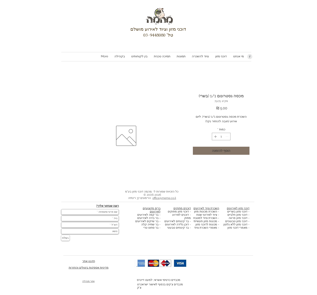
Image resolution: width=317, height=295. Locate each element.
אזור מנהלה (88, 281)
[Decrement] (227, 136)
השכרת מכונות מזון (205, 211)
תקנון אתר (88, 261)
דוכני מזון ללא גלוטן (235, 224)
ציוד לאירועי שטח (206, 214)
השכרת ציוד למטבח (205, 218)
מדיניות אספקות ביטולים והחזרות (89, 267)
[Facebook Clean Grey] (249, 56)
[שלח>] (65, 238)
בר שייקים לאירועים (146, 221)
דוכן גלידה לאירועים (177, 224)
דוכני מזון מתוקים (178, 211)
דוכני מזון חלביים (237, 214)
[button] (221, 56)
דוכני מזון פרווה (238, 218)
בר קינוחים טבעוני (178, 227)
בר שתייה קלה (150, 224)
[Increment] (215, 136)
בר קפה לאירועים (147, 214)
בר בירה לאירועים (147, 218)
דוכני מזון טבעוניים (236, 221)
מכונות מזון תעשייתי (205, 221)
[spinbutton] (221, 136)
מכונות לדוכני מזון (206, 224)
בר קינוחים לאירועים (176, 221)
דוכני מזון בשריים (237, 211)
